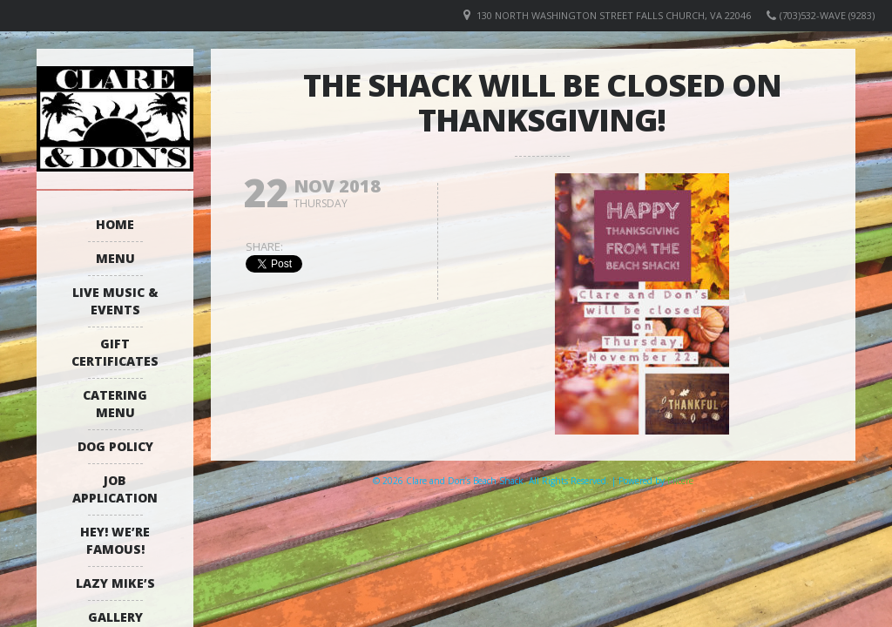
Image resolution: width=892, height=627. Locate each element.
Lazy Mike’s (115, 583)
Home (115, 224)
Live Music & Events (115, 301)
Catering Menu (115, 404)
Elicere (680, 481)
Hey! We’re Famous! (115, 540)
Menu (115, 258)
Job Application (115, 489)
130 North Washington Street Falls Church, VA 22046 (613, 15)
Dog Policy (115, 446)
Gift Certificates (115, 352)
